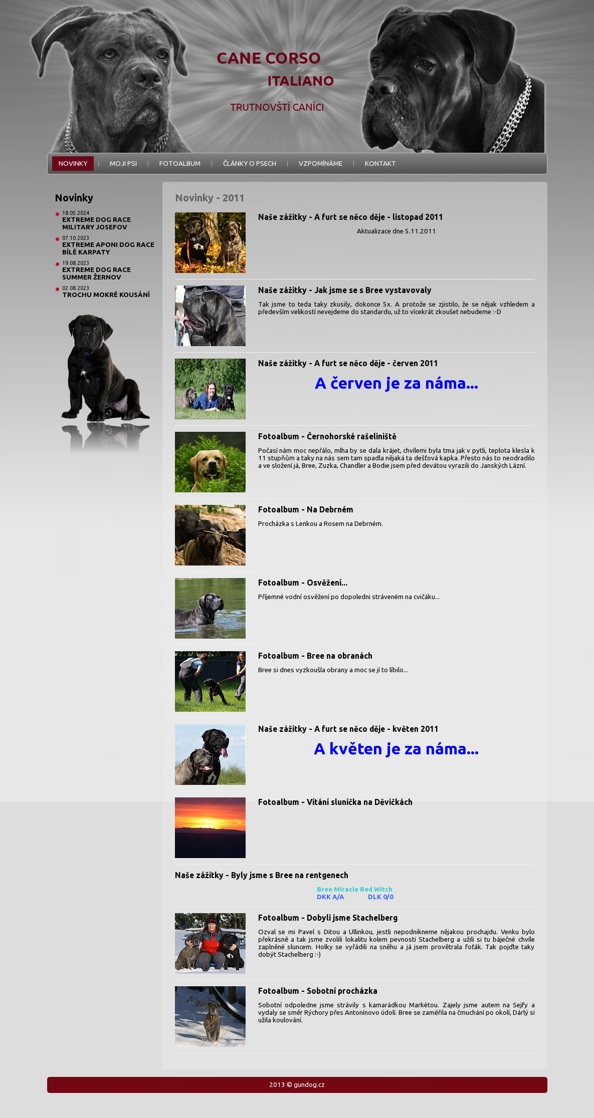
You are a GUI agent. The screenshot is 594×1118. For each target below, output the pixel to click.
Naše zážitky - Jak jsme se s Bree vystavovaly (345, 290)
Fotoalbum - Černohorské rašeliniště (327, 436)
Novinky (73, 163)
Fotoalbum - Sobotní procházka (317, 990)
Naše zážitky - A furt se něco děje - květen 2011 (348, 728)
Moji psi (123, 163)
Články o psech (249, 163)
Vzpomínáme (320, 163)
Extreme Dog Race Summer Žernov (96, 273)
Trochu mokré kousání (106, 295)
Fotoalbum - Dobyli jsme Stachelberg (328, 917)
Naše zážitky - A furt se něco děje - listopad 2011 (350, 216)
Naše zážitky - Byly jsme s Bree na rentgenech (261, 875)
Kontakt (380, 163)
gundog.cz (309, 1084)
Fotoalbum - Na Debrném (305, 509)
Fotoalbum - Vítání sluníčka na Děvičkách (335, 801)
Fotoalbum (180, 163)
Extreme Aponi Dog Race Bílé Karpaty (108, 248)
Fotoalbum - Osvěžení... (302, 582)
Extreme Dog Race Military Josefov (96, 223)
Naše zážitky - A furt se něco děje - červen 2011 (348, 363)
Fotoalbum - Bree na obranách (315, 655)
